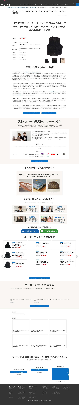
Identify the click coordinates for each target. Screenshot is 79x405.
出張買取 (10, 387)
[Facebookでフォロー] (1, 0)
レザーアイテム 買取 (32, 389)
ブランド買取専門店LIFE (32, 403)
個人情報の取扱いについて (39, 395)
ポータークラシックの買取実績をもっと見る (39, 269)
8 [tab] (38, 266)
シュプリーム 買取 (21, 384)
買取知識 (64, 382)
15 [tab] (50, 266)
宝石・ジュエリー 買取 (33, 383)
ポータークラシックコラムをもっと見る (39, 297)
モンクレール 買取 (21, 390)
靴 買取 (30, 388)
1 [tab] (27, 266)
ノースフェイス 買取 (21, 389)
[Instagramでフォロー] (4, 0)
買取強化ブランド (22, 379)
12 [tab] (45, 266)
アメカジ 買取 (44, 384)
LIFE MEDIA (65, 379)
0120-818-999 (60, 367)
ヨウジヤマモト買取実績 (56, 387)
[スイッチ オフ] (73, 4)
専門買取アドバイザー (55, 91)
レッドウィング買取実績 (56, 388)
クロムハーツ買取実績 (55, 383)
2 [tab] (29, 266)
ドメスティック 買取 (45, 382)
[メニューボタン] (2, 4)
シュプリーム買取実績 (55, 382)
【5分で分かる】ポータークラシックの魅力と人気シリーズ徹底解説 (21, 292)
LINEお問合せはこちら (39, 363)
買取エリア (11, 388)
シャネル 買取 (20, 383)
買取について (12, 379)
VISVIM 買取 (20, 388)
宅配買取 (10, 383)
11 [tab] (43, 266)
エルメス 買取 (20, 382)
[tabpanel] (15, 252)
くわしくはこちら (34, 211)
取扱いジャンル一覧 (45, 388)
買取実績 (22, 305)
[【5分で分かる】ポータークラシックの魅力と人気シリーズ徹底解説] (21, 285)
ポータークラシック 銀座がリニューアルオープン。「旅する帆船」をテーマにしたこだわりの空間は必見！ (51, 292)
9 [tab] (40, 266)
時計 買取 (31, 382)
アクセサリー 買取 (32, 384)
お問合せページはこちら (19, 365)
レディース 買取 (44, 387)
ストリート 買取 (44, 383)
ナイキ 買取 (20, 387)
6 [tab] (35, 266)
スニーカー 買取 (32, 387)
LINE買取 (11, 382)
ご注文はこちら (61, 222)
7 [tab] (37, 266)
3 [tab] (30, 266)
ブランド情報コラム (66, 383)
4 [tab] (32, 266)
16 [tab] (51, 266)
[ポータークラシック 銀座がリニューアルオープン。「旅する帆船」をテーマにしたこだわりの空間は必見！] (51, 285)
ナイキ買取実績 (54, 384)
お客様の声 (11, 390)
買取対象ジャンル (45, 379)
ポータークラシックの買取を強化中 (31, 72)
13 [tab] (46, 266)
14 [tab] (48, 266)
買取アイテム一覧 (32, 390)
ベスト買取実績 (16, 305)
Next (76, 251)
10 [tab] (42, 266)
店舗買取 (10, 384)
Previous (2, 251)
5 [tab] (33, 266)
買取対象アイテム (33, 379)
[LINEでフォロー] (5, 0)
